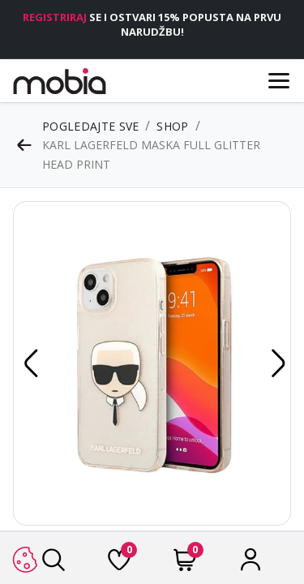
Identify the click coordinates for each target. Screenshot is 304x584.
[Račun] (250, 564)
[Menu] (279, 81)
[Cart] (185, 564)
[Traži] (53, 564)
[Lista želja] (119, 564)
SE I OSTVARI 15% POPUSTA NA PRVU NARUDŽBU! (152, 24)
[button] (28, 363)
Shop (172, 126)
